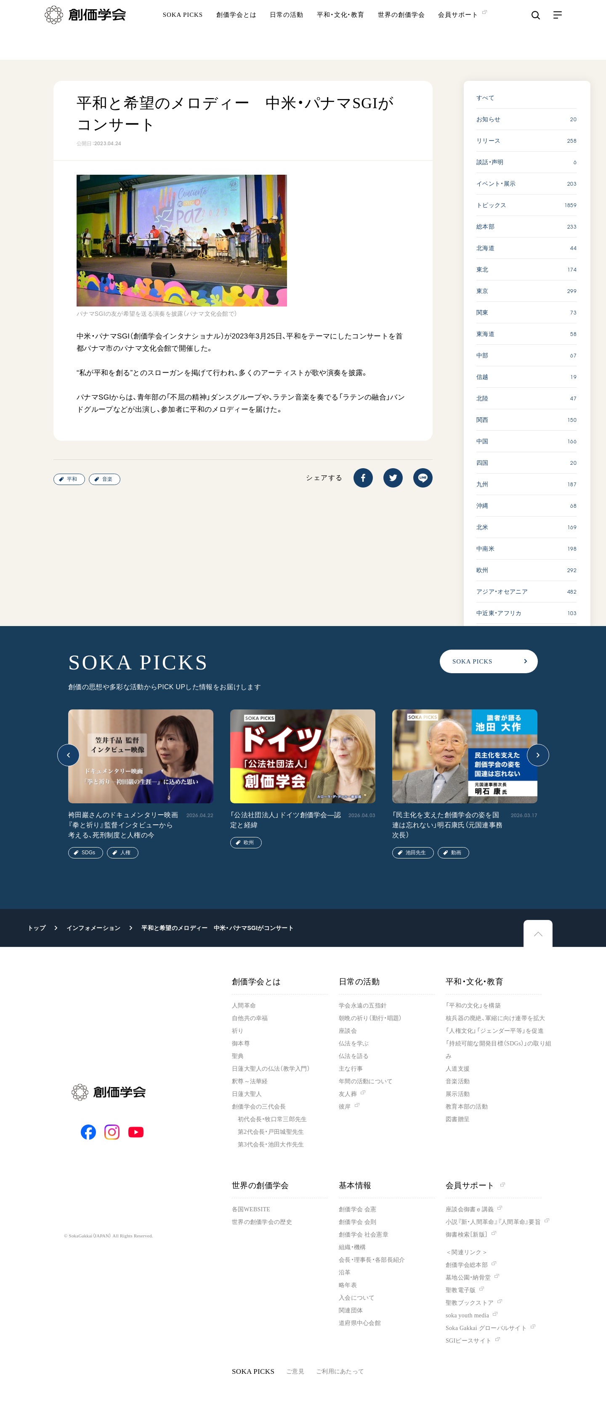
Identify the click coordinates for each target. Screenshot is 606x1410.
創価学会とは (236, 31)
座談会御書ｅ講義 (470, 1209)
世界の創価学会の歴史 (262, 1222)
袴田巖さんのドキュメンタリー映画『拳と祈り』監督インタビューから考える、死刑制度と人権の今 (123, 825)
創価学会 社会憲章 (363, 1234)
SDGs (88, 853)
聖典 (238, 1056)
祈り (238, 1031)
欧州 (249, 842)
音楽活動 (458, 1081)
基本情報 (355, 1185)
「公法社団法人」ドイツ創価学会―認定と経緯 (285, 820)
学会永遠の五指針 (363, 1005)
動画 (456, 853)
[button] (68, 755)
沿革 (345, 1272)
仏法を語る (354, 1056)
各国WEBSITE (251, 1209)
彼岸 (345, 1106)
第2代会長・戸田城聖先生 (271, 1132)
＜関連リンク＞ (467, 1252)
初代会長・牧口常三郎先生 (272, 1119)
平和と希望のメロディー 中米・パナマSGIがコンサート (217, 928)
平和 (72, 479)
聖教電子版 (461, 1290)
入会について (357, 1298)
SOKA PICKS (183, 31)
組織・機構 (352, 1247)
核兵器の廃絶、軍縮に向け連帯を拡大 (495, 1018)
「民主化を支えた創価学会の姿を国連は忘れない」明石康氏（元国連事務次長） (447, 825)
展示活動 (458, 1094)
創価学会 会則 (357, 1222)
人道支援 (458, 1069)
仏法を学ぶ (354, 1043)
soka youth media (467, 1315)
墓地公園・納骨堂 (468, 1277)
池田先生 (416, 853)
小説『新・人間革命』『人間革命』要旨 (493, 1222)
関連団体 (351, 1310)
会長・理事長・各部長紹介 (372, 1260)
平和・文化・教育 (340, 31)
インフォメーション (93, 928)
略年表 (348, 1285)
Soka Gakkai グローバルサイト (486, 1328)
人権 (125, 853)
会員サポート (475, 1185)
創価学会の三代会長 (259, 1106)
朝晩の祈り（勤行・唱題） (370, 1018)
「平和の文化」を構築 (473, 1005)
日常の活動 (286, 31)
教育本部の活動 (467, 1106)
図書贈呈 (458, 1119)
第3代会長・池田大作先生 (271, 1144)
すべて (485, 97)
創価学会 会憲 (357, 1209)
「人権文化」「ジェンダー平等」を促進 (495, 1031)
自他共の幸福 (250, 1018)
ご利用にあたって (340, 1371)
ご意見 (295, 1371)
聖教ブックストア (470, 1303)
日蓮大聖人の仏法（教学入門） (271, 1069)
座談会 (348, 1031)
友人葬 (348, 1094)
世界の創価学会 (401, 31)
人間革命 (244, 1005)
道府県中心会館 (360, 1323)
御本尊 (241, 1043)
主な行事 (351, 1069)
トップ (36, 928)
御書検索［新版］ (467, 1234)
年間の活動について (366, 1081)
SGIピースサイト (469, 1341)
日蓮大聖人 (247, 1094)
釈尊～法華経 (250, 1081)
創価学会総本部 (467, 1265)
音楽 (107, 479)
